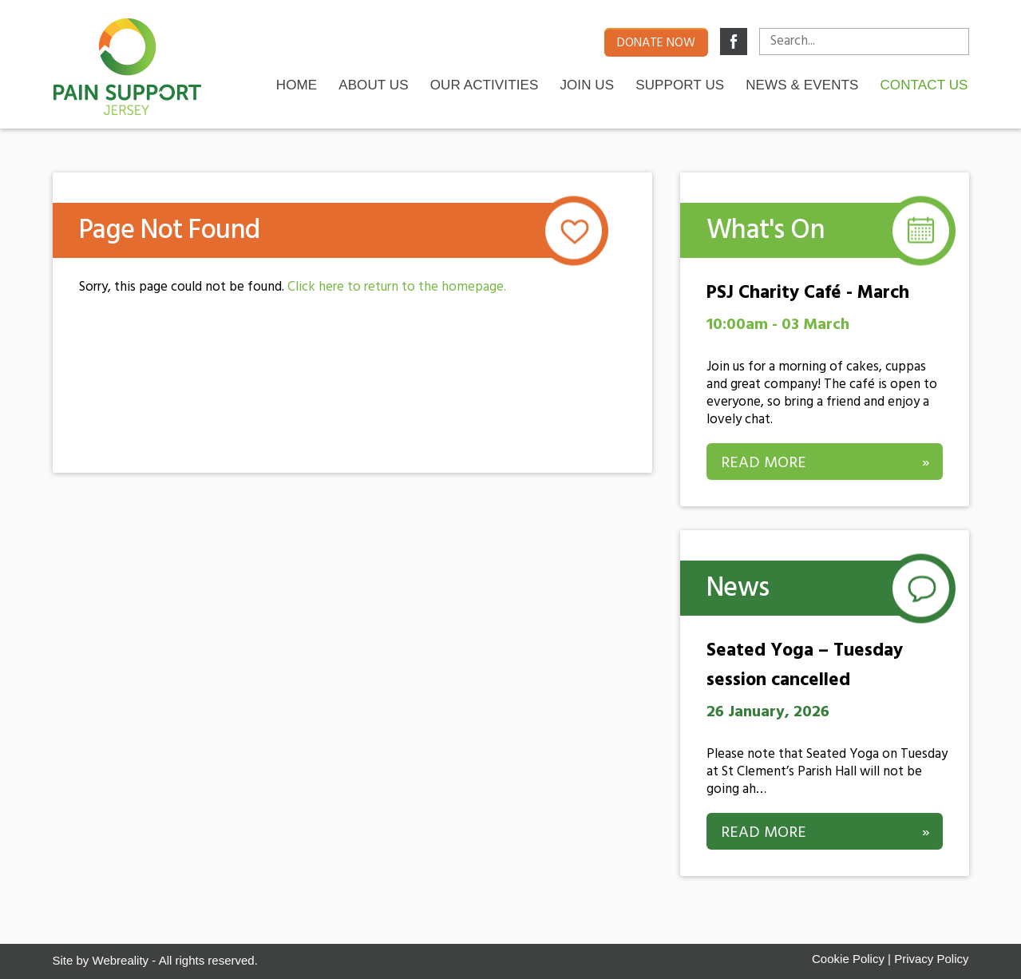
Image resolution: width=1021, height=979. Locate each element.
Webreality (121, 960)
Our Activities (484, 84)
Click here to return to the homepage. (396, 287)
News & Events (802, 84)
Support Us (679, 84)
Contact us (924, 84)
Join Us (587, 84)
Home (296, 84)
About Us (373, 84)
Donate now (656, 43)
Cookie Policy (848, 958)
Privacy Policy (931, 958)
